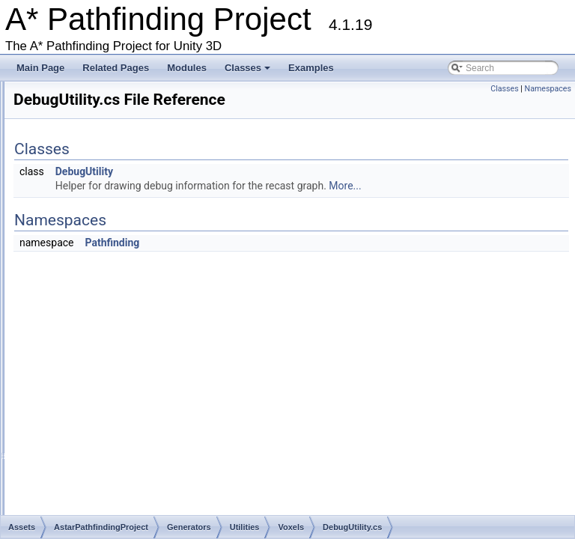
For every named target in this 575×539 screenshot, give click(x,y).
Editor (71, 221)
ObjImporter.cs (113, 505)
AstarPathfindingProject (95, 178)
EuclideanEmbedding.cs (132, 434)
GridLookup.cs (113, 462)
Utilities (86, 277)
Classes (249, 72)
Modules (187, 67)
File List (39, 149)
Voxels (97, 292)
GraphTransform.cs (122, 448)
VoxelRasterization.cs (139, 377)
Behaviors (80, 192)
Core (69, 206)
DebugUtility (271, 186)
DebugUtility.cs (125, 306)
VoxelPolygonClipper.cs (142, 363)
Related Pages (115, 67)
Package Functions (62, 121)
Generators (82, 249)
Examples (311, 67)
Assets (49, 164)
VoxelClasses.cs (128, 320)
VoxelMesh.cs (123, 349)
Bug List (20, 93)
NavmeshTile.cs (115, 491)
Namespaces (548, 89)
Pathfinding (299, 257)
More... (532, 200)
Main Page (40, 67)
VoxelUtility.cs (123, 406)
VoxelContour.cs (128, 334)
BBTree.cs (105, 420)
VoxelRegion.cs (127, 391)
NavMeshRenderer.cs (47, 477)
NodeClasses (98, 263)
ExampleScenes (92, 235)
